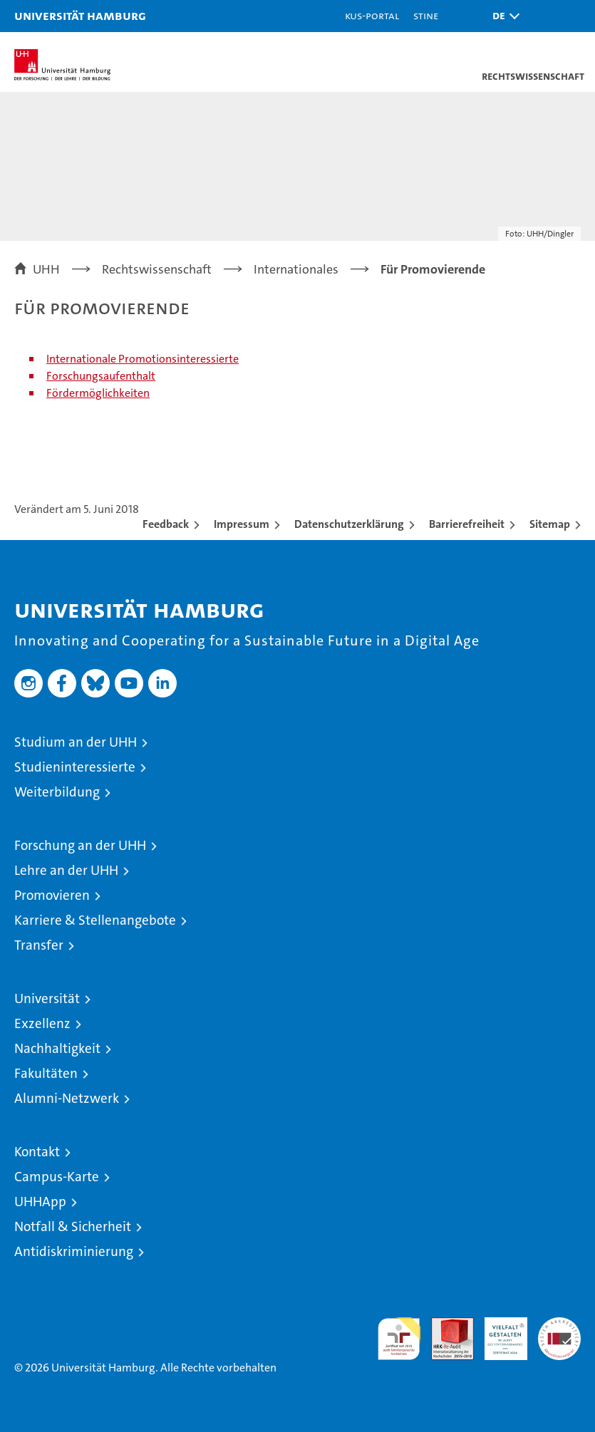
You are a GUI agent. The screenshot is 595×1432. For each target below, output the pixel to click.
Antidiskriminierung (73, 1251)
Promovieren (52, 895)
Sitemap (549, 524)
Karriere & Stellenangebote (95, 920)
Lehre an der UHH (66, 870)
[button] (502, 16)
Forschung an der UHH (80, 845)
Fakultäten (46, 1073)
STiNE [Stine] (425, 15)
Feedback (166, 524)
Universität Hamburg (80, 15)
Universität (47, 998)
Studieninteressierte (74, 767)
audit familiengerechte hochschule (399, 1338)
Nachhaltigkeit (57, 1048)
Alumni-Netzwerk (66, 1098)
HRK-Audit (498, 1332)
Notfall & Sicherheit (72, 1226)
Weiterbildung (57, 792)
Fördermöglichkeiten (98, 392)
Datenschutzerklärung (349, 524)
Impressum (241, 524)
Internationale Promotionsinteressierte (142, 358)
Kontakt (37, 1152)
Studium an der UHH (75, 742)
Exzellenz (42, 1023)
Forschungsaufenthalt (100, 375)
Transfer (38, 945)
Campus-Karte (56, 1176)
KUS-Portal (372, 15)
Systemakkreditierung (559, 1324)
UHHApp (40, 1201)
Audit (444, 1324)
